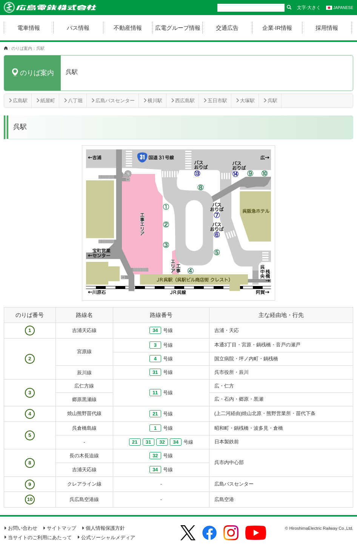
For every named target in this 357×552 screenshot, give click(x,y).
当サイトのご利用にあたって (38, 537)
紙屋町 (45, 100)
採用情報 (326, 28)
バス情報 (78, 28)
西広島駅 (182, 100)
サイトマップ (59, 528)
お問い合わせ (20, 528)
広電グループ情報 (177, 28)
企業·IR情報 (277, 28)
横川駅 (152, 100)
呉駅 (270, 100)
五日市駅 (215, 100)
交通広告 (227, 28)
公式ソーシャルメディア (106, 537)
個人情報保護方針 (103, 528)
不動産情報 (128, 28)
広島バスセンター (113, 100)
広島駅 (18, 100)
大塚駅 (245, 100)
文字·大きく (309, 7)
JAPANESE (339, 8)
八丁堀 (73, 100)
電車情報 (28, 28)
